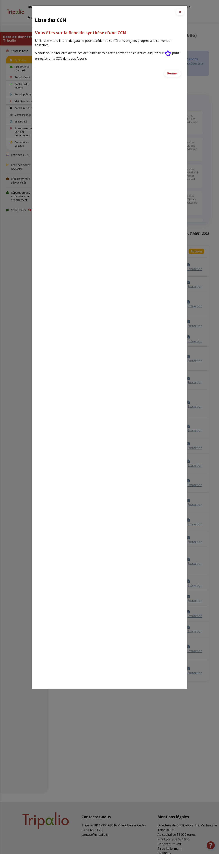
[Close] (180, 12)
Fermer (172, 73)
